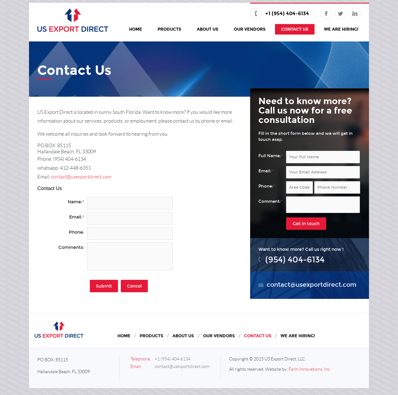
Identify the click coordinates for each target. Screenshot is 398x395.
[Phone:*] (337, 187)
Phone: (76, 232)
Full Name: (270, 155)
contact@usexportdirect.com (81, 177)
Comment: (270, 201)
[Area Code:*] (299, 187)
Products (169, 29)
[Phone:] (130, 233)
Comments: (71, 247)
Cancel (134, 286)
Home (135, 29)
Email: (76, 217)
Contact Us (294, 29)
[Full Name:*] (323, 157)
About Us (207, 29)
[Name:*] (130, 203)
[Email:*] (130, 218)
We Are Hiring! (341, 29)
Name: (76, 201)
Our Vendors (250, 29)
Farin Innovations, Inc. (310, 369)
